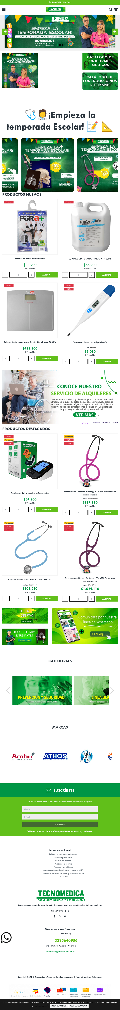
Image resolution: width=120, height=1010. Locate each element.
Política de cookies (63, 860)
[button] (5, 31)
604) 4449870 (51, 946)
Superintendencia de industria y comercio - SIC (63, 870)
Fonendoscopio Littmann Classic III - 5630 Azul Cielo (30, 579)
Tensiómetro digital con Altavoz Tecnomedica (30, 493)
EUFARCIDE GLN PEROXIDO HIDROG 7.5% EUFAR (90, 258)
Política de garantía (63, 864)
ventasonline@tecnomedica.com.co (60, 951)
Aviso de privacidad (63, 857)
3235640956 (66, 940)
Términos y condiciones (63, 867)
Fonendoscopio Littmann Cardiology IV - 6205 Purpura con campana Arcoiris (90, 579)
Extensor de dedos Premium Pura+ (30, 258)
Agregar (46, 275)
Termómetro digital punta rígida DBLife (90, 342)
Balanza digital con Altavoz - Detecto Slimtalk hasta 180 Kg (30, 342)
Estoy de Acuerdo (58, 1006)
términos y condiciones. (83, 831)
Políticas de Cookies (78, 1006)
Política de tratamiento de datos (63, 854)
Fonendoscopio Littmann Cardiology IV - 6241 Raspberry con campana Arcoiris (90, 493)
